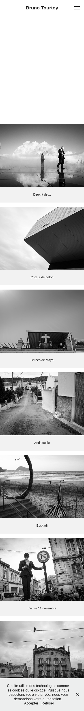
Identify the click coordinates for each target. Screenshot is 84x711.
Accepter (31, 703)
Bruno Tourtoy (42, 7)
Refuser (47, 703)
